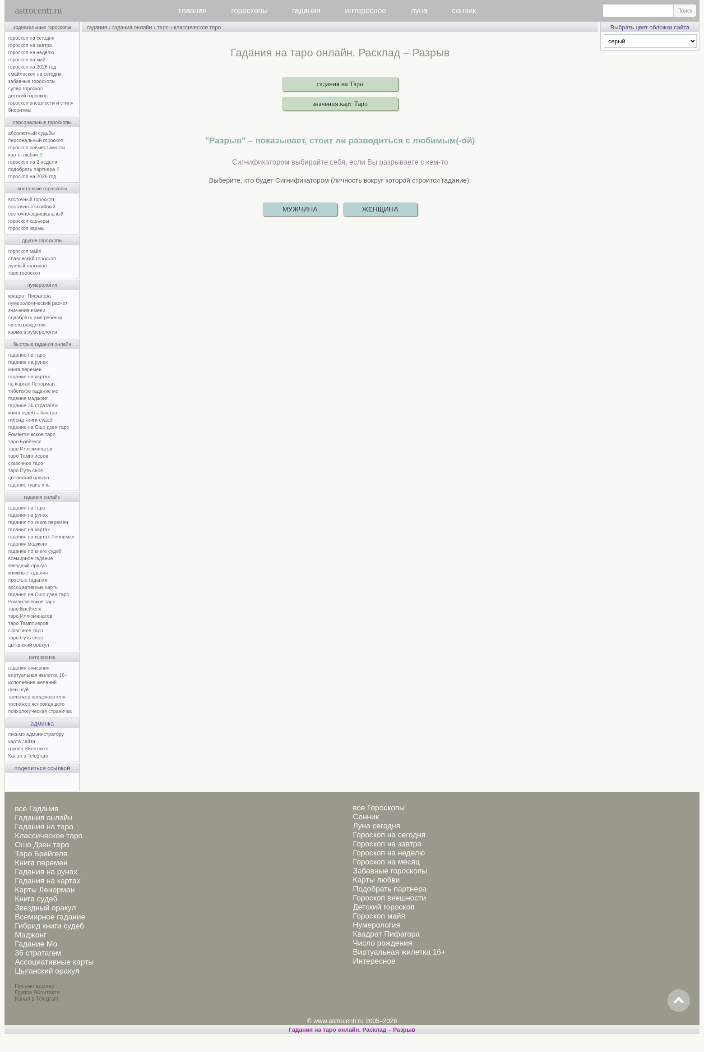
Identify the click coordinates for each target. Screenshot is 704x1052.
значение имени (26, 310)
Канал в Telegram (28, 755)
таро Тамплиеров (28, 456)
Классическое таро (49, 835)
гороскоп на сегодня (31, 38)
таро (162, 27)
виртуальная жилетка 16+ (37, 675)
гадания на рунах (28, 515)
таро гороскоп (24, 273)
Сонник (366, 817)
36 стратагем (38, 953)
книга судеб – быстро (32, 412)
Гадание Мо (36, 944)
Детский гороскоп (384, 907)
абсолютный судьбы (31, 133)
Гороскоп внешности (389, 898)
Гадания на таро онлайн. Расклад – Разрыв (352, 1029)
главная (193, 10)
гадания (306, 10)
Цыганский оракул (47, 971)
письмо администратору (36, 734)
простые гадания (27, 580)
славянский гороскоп (32, 258)
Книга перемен (41, 863)
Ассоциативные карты (54, 962)
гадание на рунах (28, 362)
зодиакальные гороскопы (42, 27)
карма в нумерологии (32, 332)
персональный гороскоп (35, 140)
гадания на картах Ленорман (42, 536)
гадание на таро (26, 355)
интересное (365, 10)
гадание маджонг (27, 398)
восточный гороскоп (31, 199)
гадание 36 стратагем (33, 405)
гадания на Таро (340, 83)
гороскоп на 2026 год (32, 66)
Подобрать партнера (390, 889)
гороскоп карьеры (28, 221)
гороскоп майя (24, 251)
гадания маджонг (27, 544)
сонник (464, 10)
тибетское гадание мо (33, 391)
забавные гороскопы (32, 81)
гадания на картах (29, 529)
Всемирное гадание (50, 917)
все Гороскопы (379, 808)
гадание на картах (29, 376)
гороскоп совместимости (36, 147)
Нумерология (376, 925)
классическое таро (197, 27)
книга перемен (25, 369)
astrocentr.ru (38, 10)
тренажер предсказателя (36, 696)
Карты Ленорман (45, 890)
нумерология (42, 285)
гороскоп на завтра (30, 45)
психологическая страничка (40, 711)
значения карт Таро (340, 103)
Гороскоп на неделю (389, 853)
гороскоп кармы (26, 228)
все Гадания (37, 808)
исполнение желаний (32, 682)
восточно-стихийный (31, 206)
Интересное (374, 961)
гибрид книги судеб (30, 420)
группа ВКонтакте (28, 748)
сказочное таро (25, 463)
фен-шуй (18, 689)
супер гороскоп (25, 88)
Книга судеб (36, 899)
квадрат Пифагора (29, 296)
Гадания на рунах (46, 872)
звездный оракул (27, 565)
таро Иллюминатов (30, 448)
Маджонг (30, 935)
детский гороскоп (27, 95)
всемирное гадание (30, 558)
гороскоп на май (27, 59)
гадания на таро (26, 507)
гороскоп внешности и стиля (41, 103)
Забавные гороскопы (390, 871)
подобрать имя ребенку (35, 317)
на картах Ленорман (31, 383)
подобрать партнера (34, 169)
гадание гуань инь (29, 484)
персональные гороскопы (42, 122)
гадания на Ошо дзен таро (38, 594)
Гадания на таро (44, 826)
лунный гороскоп (27, 265)
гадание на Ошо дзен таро (38, 427)
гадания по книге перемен (38, 522)
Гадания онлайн (43, 817)
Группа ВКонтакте (37, 992)
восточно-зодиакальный (36, 213)
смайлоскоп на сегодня (35, 74)
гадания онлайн (42, 497)
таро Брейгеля (25, 441)
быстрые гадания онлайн (42, 344)
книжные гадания (28, 572)
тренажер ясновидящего (36, 704)
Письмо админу (34, 986)
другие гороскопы (42, 240)
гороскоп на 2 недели (32, 162)
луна (419, 10)
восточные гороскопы (42, 188)
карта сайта (21, 741)
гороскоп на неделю (31, 52)
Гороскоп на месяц (386, 862)
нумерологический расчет (38, 303)
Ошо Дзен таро (42, 845)
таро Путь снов (25, 470)
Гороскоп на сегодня (389, 835)
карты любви (25, 154)
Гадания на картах (47, 881)
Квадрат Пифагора (386, 934)
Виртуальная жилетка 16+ (399, 952)
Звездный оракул (45, 908)
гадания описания (29, 668)
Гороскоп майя (379, 916)
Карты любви (376, 880)
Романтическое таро (32, 434)
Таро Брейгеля (41, 854)
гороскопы (249, 10)
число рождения (27, 324)
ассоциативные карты (33, 587)
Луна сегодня (376, 826)
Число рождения (382, 943)
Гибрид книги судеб (49, 926)
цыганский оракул (28, 477)
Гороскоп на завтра (387, 844)
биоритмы (19, 110)
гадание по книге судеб (34, 551)
